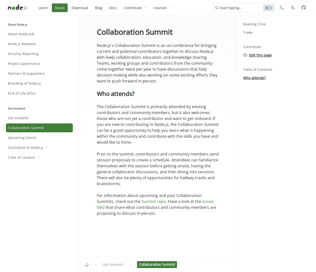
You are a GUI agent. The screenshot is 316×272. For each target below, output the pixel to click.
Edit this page (260, 55)
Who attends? (115, 94)
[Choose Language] (292, 7)
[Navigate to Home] (87, 265)
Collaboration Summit (135, 32)
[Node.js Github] (303, 7)
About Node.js (17, 24)
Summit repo (153, 201)
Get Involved (16, 108)
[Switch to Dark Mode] (281, 7)
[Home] (18, 8)
